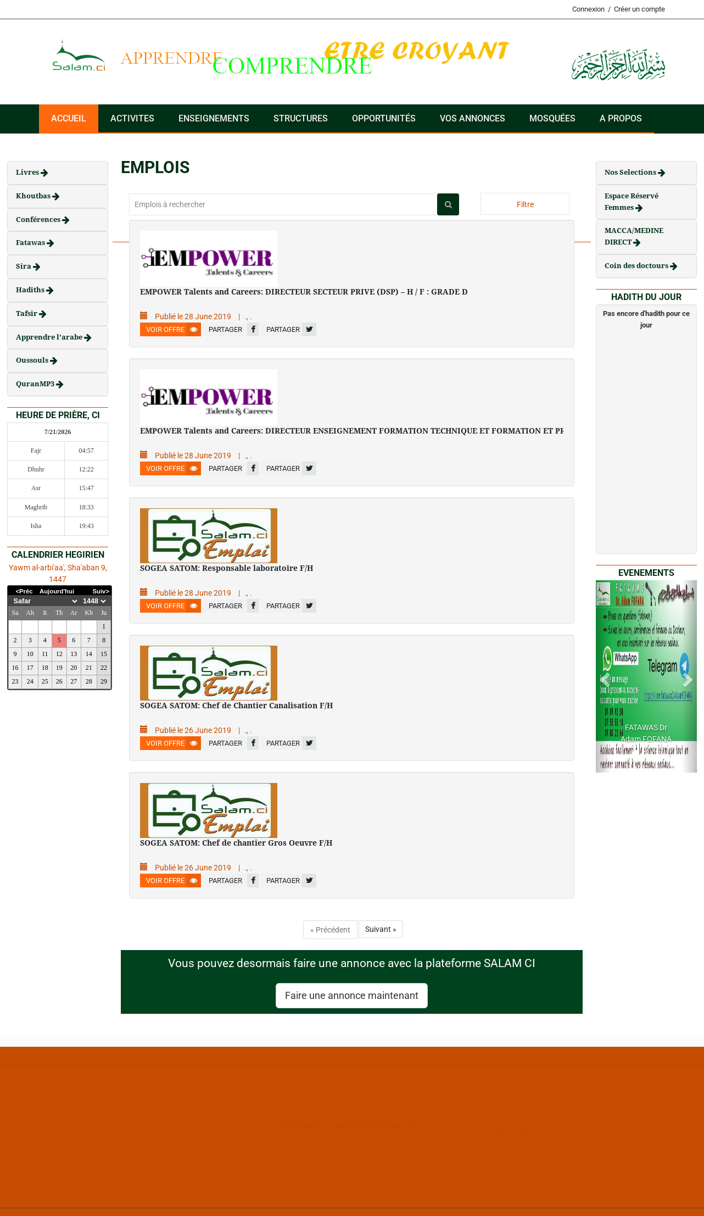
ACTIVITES (132, 118)
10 (30, 654)
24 (30, 681)
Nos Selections (631, 172)
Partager (234, 329)
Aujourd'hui (57, 591)
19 (59, 667)
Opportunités (384, 118)
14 (89, 654)
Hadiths (31, 290)
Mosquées (552, 118)
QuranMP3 (36, 384)
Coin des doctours (637, 266)
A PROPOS (620, 118)
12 (59, 654)
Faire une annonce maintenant (351, 995)
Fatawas (31, 242)
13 (73, 654)
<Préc (23, 591)
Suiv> (101, 591)
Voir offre (173, 329)
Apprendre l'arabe (50, 337)
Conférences (39, 219)
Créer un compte (639, 9)
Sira (24, 266)
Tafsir (27, 313)
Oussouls (33, 360)
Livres (28, 172)
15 (103, 654)
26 (59, 681)
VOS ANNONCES (472, 118)
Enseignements (214, 118)
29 (103, 681)
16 (15, 667)
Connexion (588, 9)
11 (45, 654)
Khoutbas (34, 196)
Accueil (68, 118)
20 (73, 667)
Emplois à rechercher (170, 204)
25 (45, 681)
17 (30, 667)
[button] (603, 676)
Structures (300, 118)
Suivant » (380, 929)
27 (73, 681)
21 (89, 667)
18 (45, 667)
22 (103, 667)
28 (89, 681)
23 (15, 681)
